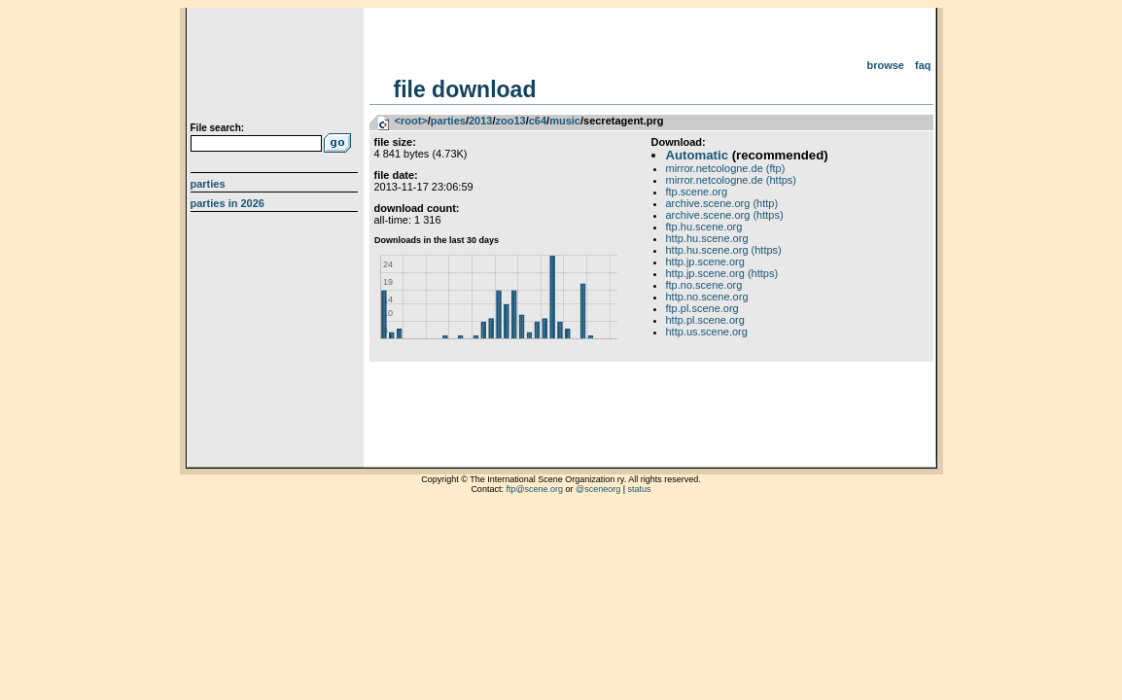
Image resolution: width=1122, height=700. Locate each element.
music (564, 120)
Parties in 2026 (227, 203)
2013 (480, 120)
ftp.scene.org (697, 191)
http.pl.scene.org (705, 320)
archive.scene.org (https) (725, 215)
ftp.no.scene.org (704, 285)
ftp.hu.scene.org (704, 226)
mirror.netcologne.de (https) (731, 180)
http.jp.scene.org (705, 261)
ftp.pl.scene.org (702, 308)
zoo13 (510, 120)
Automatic (697, 155)
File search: (218, 127)
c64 (537, 120)
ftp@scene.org (534, 489)
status (639, 489)
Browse (885, 65)
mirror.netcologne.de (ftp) (726, 168)
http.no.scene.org (707, 296)
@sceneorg (598, 489)
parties (448, 120)
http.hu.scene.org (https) (724, 250)
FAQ (923, 65)
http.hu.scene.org (707, 238)
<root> (411, 120)
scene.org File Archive (277, 68)
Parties (208, 184)
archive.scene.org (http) (722, 203)
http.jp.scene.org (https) (722, 273)
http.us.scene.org (707, 331)
